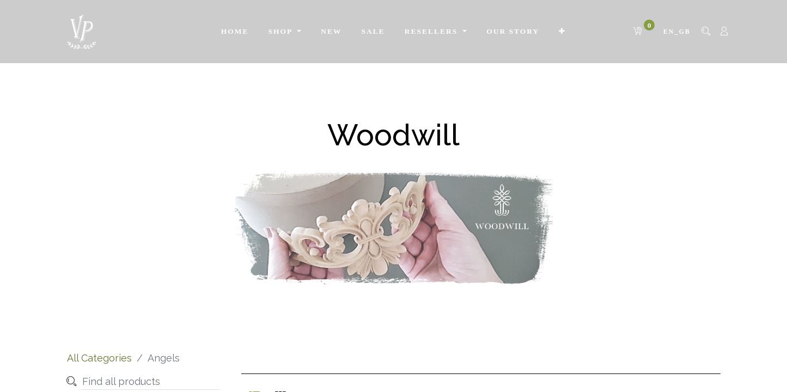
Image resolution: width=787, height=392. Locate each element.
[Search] (71, 381)
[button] (562, 31)
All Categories (99, 358)
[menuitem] (235, 31)
